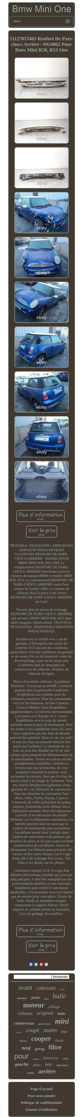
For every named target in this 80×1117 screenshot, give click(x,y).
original (45, 1013)
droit (64, 1031)
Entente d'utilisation (41, 1110)
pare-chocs (44, 1023)
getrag (39, 1049)
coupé (32, 1030)
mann (50, 1030)
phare (37, 1065)
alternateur (62, 1065)
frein (62, 989)
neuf (26, 1048)
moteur (33, 1005)
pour (21, 1056)
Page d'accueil (41, 1089)
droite (59, 1040)
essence (22, 998)
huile (59, 996)
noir (48, 1064)
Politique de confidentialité (41, 1103)
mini (62, 1021)
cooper (41, 1038)
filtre (55, 1047)
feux (46, 998)
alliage (54, 1006)
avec (66, 1058)
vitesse (23, 1040)
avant (25, 987)
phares (19, 1032)
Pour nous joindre (41, 1096)
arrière (46, 1071)
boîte (61, 1013)
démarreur (50, 1058)
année (36, 1059)
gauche (22, 1064)
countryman (24, 1023)
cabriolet (46, 988)
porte (35, 997)
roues (30, 1073)
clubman (25, 1013)
